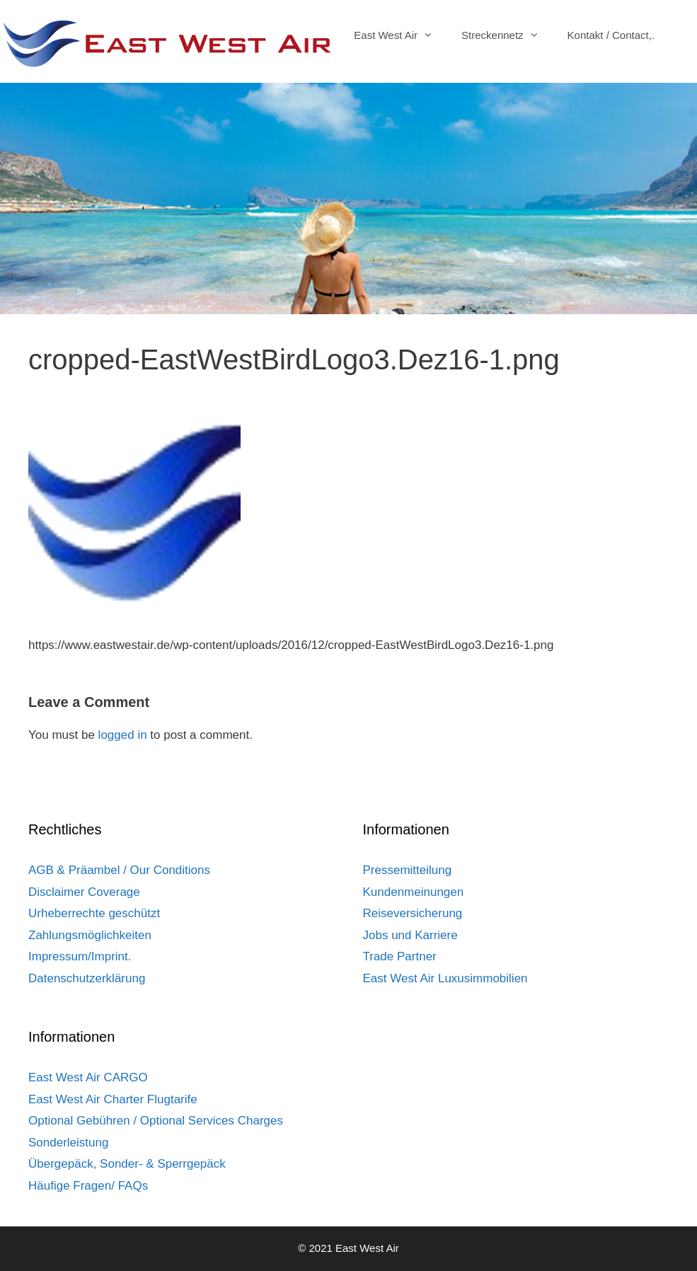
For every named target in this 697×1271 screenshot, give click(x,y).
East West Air (400, 35)
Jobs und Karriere (410, 935)
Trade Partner (400, 956)
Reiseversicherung (413, 913)
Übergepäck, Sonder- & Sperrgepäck (127, 1164)
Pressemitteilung (407, 870)
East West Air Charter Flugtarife (112, 1099)
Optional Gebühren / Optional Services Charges (155, 1120)
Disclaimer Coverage (84, 892)
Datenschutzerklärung (86, 978)
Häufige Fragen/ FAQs (88, 1185)
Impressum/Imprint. (79, 956)
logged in (122, 735)
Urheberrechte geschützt (94, 913)
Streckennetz (507, 35)
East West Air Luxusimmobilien (445, 978)
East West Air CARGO (88, 1077)
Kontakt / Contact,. (611, 35)
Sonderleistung (68, 1142)
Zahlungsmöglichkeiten (89, 935)
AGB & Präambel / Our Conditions (119, 870)
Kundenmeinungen (413, 892)
